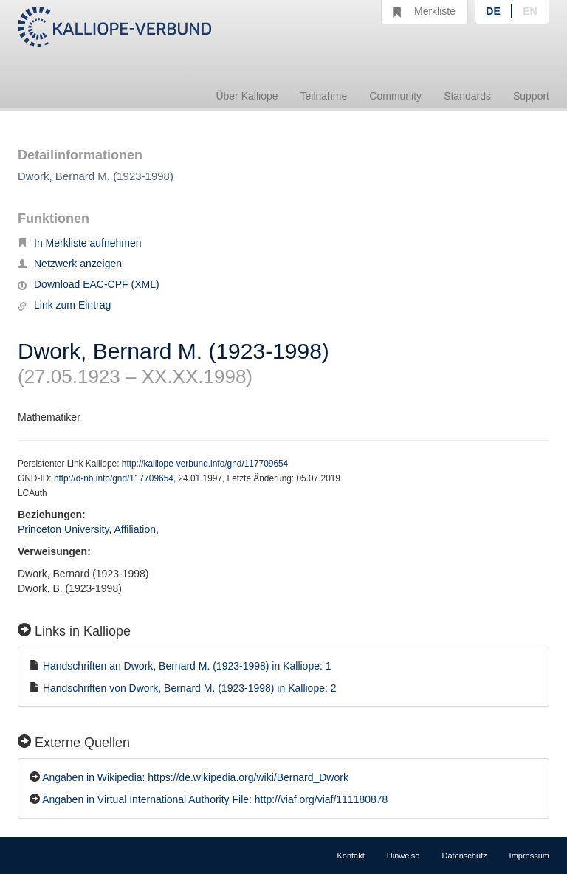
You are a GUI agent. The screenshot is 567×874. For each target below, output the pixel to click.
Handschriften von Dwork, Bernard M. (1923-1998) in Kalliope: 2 (190, 688)
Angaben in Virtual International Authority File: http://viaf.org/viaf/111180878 (215, 799)
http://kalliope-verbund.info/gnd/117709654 (205, 463)
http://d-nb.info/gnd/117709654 (113, 478)
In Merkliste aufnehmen (80, 243)
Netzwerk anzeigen (70, 263)
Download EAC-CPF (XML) (88, 284)
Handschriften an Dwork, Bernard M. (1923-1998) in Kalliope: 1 (187, 666)
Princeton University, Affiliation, (90, 529)
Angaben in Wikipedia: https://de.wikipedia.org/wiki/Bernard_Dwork (195, 777)
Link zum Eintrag (64, 305)
